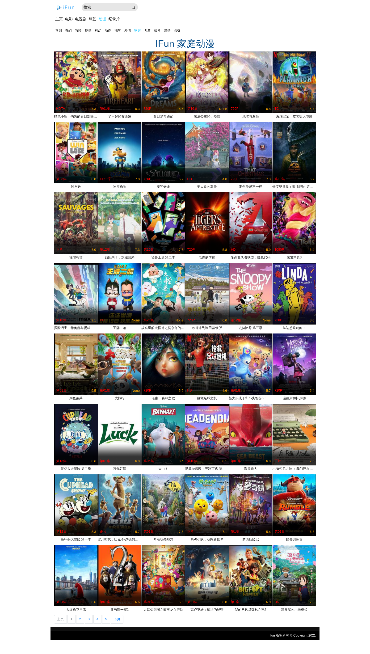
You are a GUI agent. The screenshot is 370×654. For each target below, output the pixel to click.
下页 (117, 619)
